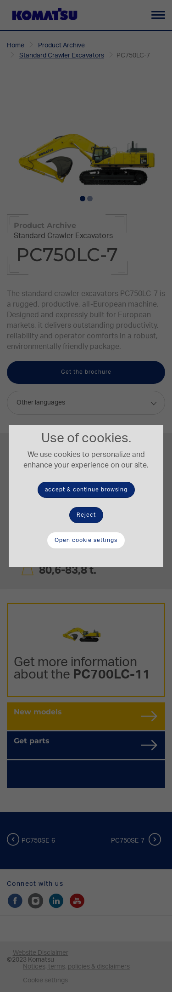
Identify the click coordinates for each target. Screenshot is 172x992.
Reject (86, 515)
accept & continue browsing (86, 489)
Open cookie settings (86, 540)
